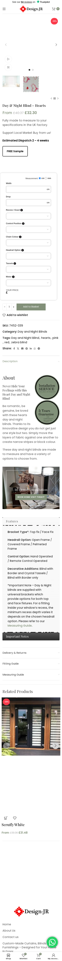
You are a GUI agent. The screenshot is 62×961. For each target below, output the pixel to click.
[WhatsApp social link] (35, 348)
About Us (8, 931)
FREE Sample (15, 151)
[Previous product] (51, 98)
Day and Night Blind (25, 338)
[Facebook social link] (14, 348)
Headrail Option (15, 250)
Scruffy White (13, 824)
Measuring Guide (20, 626)
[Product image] (31, 785)
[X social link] (18, 348)
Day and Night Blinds (32, 332)
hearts (45, 338)
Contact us (10, 937)
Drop (8, 197)
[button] (6, 818)
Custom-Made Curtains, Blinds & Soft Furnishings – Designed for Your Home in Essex (29, 947)
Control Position (15, 223)
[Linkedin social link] (31, 348)
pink (55, 338)
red (6, 342)
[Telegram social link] (39, 348)
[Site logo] (31, 9)
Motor (10, 277)
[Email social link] (22, 348)
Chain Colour (13, 237)
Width (8, 183)
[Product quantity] (9, 307)
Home (6, 924)
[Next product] (58, 98)
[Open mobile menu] (4, 9)
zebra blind (19, 342)
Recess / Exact (14, 210)
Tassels (11, 263)
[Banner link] (31, 488)
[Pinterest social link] (26, 348)
